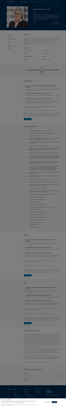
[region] (33, 402)
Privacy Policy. (21, 402)
